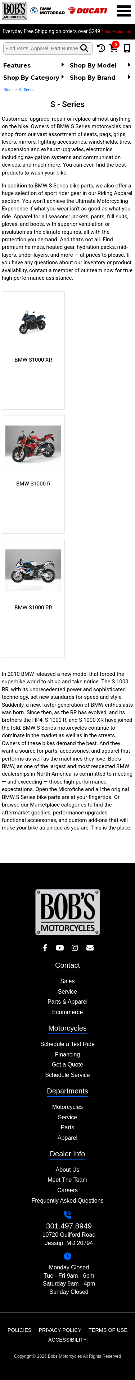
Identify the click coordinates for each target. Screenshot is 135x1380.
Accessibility (67, 1340)
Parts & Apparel (67, 1002)
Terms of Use (108, 1330)
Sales (67, 981)
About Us (68, 1170)
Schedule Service (67, 1075)
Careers (67, 1190)
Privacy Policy (60, 1330)
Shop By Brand (100, 77)
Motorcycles (67, 1107)
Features (33, 65)
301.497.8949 (69, 1226)
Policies (19, 1330)
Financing (67, 1054)
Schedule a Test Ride (67, 1044)
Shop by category (33, 77)
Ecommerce (67, 1012)
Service (67, 992)
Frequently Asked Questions (67, 1201)
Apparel (67, 1138)
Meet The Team (67, 1180)
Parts (67, 1127)
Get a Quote (67, 1064)
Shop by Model (100, 65)
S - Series (26, 89)
